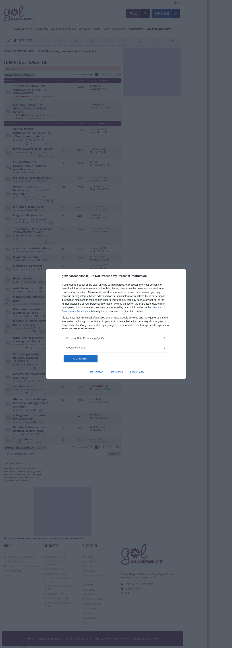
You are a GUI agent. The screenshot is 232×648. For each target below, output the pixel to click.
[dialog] (116, 324)
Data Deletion (95, 372)
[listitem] (116, 338)
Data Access (116, 372)
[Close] (178, 276)
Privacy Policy (136, 372)
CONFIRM (81, 358)
